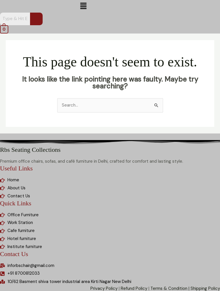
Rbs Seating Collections (30, 149)
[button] (83, 6)
